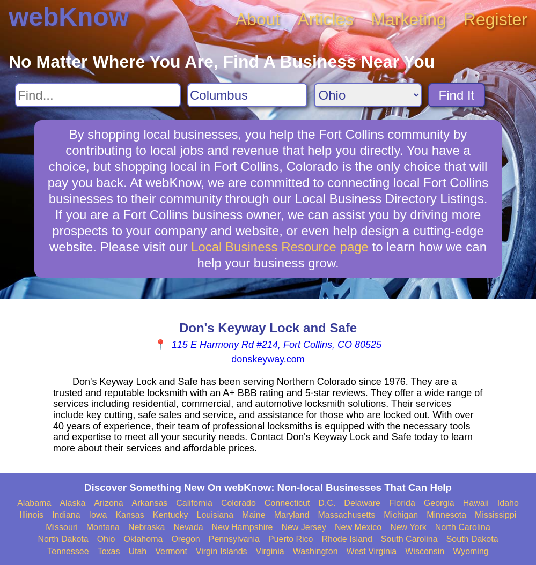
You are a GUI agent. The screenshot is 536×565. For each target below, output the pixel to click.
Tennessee (68, 551)
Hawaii (476, 503)
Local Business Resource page (280, 247)
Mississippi (495, 514)
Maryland (292, 514)
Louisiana (215, 514)
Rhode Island (347, 539)
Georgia (439, 503)
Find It (457, 95)
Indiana (66, 514)
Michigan (401, 514)
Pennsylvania (234, 539)
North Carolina (462, 527)
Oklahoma (143, 539)
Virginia (270, 551)
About (258, 19)
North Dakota (63, 539)
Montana (103, 527)
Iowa (98, 514)
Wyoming (471, 551)
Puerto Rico (290, 539)
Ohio (106, 539)
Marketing (408, 19)
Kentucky (170, 514)
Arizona (108, 503)
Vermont (171, 551)
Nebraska (146, 527)
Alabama (34, 503)
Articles (325, 19)
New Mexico (358, 527)
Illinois (31, 514)
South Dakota (472, 539)
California (194, 503)
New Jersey (303, 527)
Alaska (72, 503)
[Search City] (247, 95)
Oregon (185, 539)
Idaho (508, 503)
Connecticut (287, 503)
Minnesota (446, 514)
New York (408, 527)
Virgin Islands (221, 551)
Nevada (188, 527)
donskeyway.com (268, 359)
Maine (254, 514)
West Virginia (372, 551)
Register (495, 19)
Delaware (362, 503)
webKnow (69, 17)
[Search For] (98, 95)
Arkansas (150, 503)
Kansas (129, 514)
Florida (402, 503)
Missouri (62, 527)
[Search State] (368, 95)
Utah (137, 551)
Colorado (238, 503)
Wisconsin (424, 551)
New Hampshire (242, 527)
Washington (315, 551)
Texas (109, 551)
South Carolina (409, 539)
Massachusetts (346, 514)
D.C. (326, 503)
